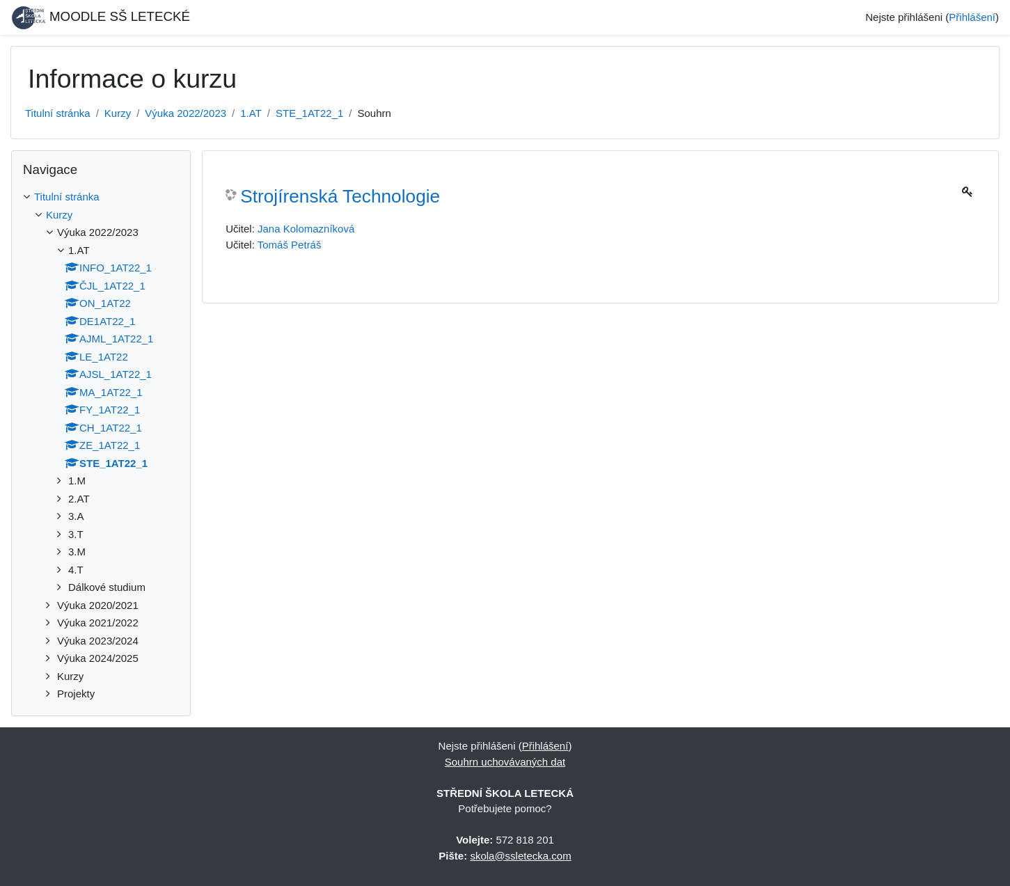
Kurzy (117, 113)
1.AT (251, 113)
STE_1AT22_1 (309, 113)
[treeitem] (101, 197)
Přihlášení (972, 17)
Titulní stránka (57, 113)
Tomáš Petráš (290, 245)
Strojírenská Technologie (340, 196)
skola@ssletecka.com (520, 856)
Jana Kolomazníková (306, 229)
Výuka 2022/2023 (185, 113)
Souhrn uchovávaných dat (505, 762)
